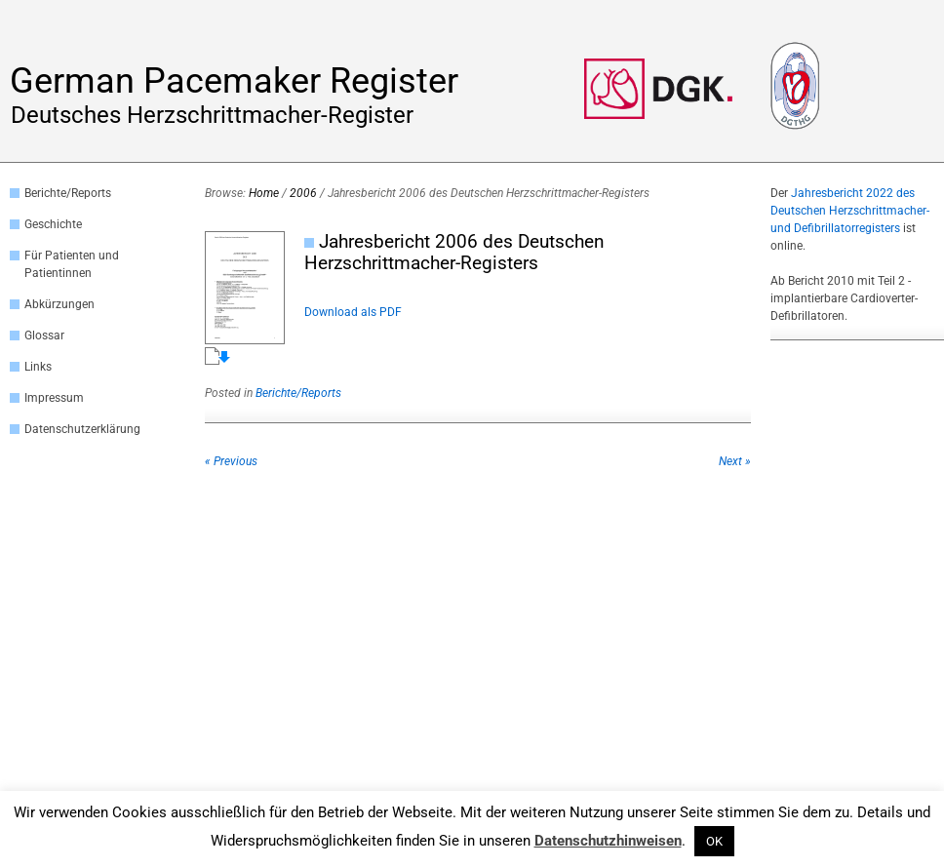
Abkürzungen (59, 304)
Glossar (44, 335)
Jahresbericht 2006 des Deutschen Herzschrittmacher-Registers (454, 252)
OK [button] (714, 841)
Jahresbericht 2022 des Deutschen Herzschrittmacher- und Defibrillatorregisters (849, 210)
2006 (303, 193)
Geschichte (53, 224)
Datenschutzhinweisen (608, 840)
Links (38, 367)
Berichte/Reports (67, 193)
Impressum (54, 398)
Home (264, 193)
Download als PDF (353, 312)
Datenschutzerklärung (82, 429)
